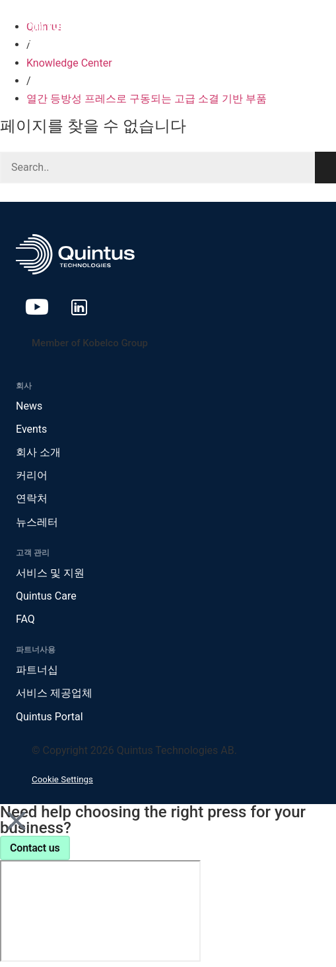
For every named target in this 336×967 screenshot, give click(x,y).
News (29, 406)
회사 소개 (38, 452)
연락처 (32, 498)
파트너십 (37, 670)
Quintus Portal (49, 716)
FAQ (25, 619)
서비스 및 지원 (50, 573)
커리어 (32, 475)
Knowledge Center (69, 63)
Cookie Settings (62, 779)
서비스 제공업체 (54, 693)
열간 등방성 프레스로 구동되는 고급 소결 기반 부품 (146, 98)
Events (31, 429)
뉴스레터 (37, 522)
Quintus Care (46, 596)
